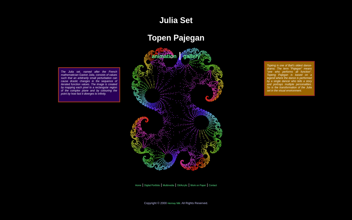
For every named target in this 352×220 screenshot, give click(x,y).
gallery (191, 56)
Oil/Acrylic (182, 185)
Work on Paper (198, 185)
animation (164, 56)
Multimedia (168, 185)
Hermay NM (174, 203)
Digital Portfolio (152, 185)
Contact (213, 185)
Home (138, 185)
